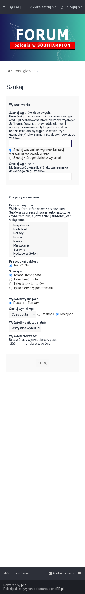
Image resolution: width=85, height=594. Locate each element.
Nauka (38, 242)
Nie (24, 265)
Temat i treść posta (25, 275)
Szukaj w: (16, 271)
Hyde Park (38, 229)
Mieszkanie (38, 246)
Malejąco (64, 314)
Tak (14, 265)
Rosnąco (45, 314)
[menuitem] (15, 7)
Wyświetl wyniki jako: (24, 299)
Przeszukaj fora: (21, 205)
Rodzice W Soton (38, 254)
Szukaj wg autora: (22, 164)
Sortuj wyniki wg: (21, 309)
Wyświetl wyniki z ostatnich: (29, 322)
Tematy (31, 302)
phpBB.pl (57, 589)
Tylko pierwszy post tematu (31, 288)
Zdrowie (38, 250)
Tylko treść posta (23, 279)
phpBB (26, 585)
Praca (38, 237)
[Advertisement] (42, 418)
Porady (38, 233)
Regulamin (38, 225)
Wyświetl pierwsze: (23, 336)
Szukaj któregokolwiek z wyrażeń (35, 158)
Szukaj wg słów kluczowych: (30, 113)
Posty (15, 302)
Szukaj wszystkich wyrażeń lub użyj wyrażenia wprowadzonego (36, 151)
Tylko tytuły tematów (26, 283)
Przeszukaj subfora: (24, 261)
